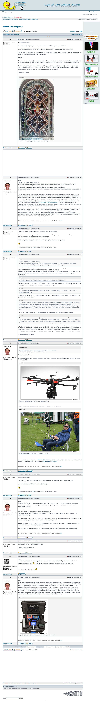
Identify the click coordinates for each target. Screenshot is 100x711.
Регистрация (10, 12)
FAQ (90, 12)
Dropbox (54, 461)
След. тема (79, 34)
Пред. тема (74, 34)
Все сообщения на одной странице (11, 34)
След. (81, 31)
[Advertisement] (22, 163)
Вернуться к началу (7, 147)
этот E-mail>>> (42, 459)
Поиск (95, 12)
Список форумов (7, 19)
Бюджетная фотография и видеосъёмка (28, 19)
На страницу (73, 31)
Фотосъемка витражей (13, 27)
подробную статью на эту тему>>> (48, 202)
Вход (4, 12)
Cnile (34, 247)
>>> (40, 220)
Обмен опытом (15, 19)
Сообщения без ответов (7, 17)
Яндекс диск (46, 461)
